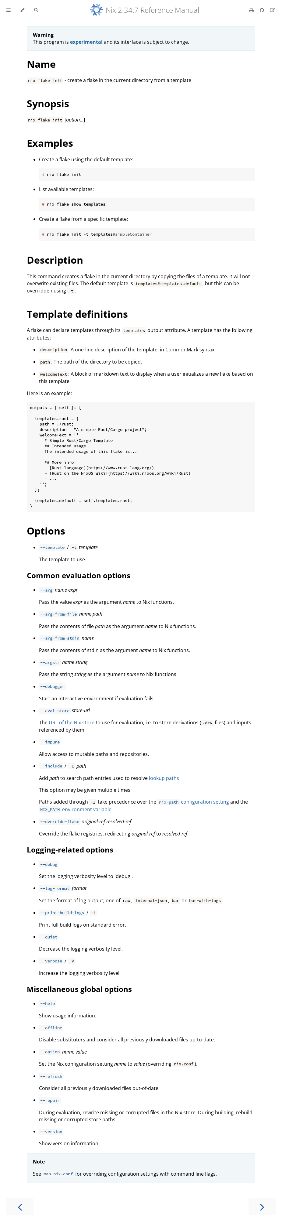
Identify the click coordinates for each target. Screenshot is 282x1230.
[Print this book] (252, 10)
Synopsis (48, 103)
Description (55, 259)
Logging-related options (70, 850)
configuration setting (193, 801)
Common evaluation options (78, 575)
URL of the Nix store (71, 722)
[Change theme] (22, 10)
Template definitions (77, 313)
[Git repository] (262, 10)
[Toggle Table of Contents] (9, 10)
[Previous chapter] (19, 1206)
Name (41, 63)
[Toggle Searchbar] (36, 10)
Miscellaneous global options (79, 989)
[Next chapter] (262, 1206)
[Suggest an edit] (272, 10)
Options (46, 530)
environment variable (75, 809)
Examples (50, 142)
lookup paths (164, 778)
